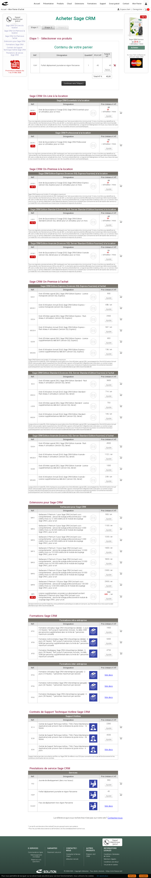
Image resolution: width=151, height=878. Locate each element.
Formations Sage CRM (14, 45)
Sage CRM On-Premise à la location (14, 32)
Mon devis (109, 674)
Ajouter (108, 116)
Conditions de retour (111, 861)
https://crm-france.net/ (114, 871)
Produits (60, 4)
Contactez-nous (115, 817)
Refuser (132, 876)
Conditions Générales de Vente (111, 855)
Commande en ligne (35, 852)
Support (103, 4)
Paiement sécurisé (54, 852)
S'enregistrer (137, 9)
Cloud (69, 4)
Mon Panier (137, 4)
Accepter (143, 876)
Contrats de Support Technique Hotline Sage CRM (15, 49)
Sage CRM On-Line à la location (14, 27)
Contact (126, 4)
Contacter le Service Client (73, 855)
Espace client (125, 9)
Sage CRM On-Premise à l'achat (14, 37)
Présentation (48, 4)
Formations (92, 4)
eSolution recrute (72, 858)
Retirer (107, 70)
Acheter (134, 47)
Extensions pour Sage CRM (14, 41)
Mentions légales (110, 858)
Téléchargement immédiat (36, 855)
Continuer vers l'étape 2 (73, 83)
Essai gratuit (114, 4)
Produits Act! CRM (91, 855)
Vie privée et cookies (111, 864)
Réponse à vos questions (36, 860)
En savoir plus (102, 876)
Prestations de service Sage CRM (14, 54)
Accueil (37, 4)
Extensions (79, 4)
